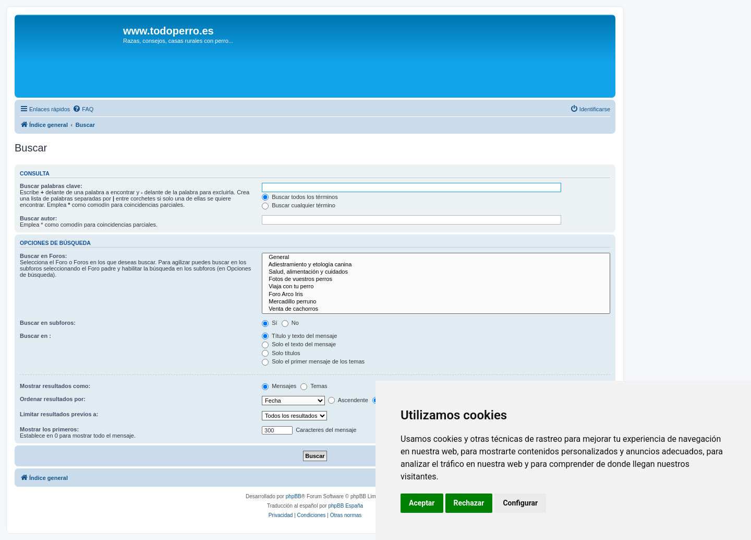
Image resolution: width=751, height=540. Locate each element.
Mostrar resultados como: (55, 386)
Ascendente (348, 400)
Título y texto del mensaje (299, 336)
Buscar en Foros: (43, 256)
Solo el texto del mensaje (299, 344)
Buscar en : (35, 336)
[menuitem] (82, 109)
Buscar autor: (38, 218)
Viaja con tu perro (436, 286)
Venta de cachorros (436, 309)
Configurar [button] (520, 503)
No (290, 323)
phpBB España (345, 506)
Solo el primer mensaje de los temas (313, 361)
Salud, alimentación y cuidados (436, 272)
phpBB (293, 496)
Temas (313, 386)
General (436, 257)
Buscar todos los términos (300, 197)
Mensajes (279, 386)
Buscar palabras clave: (51, 186)
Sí (269, 323)
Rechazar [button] (469, 503)
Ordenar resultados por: (53, 399)
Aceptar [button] (422, 503)
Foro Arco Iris (436, 294)
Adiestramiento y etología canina (436, 264)
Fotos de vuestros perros (436, 279)
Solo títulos (281, 353)
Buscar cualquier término (298, 205)
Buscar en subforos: (48, 323)
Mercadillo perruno (436, 302)
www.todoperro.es (168, 31)
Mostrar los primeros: (49, 429)
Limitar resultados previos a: (59, 414)
